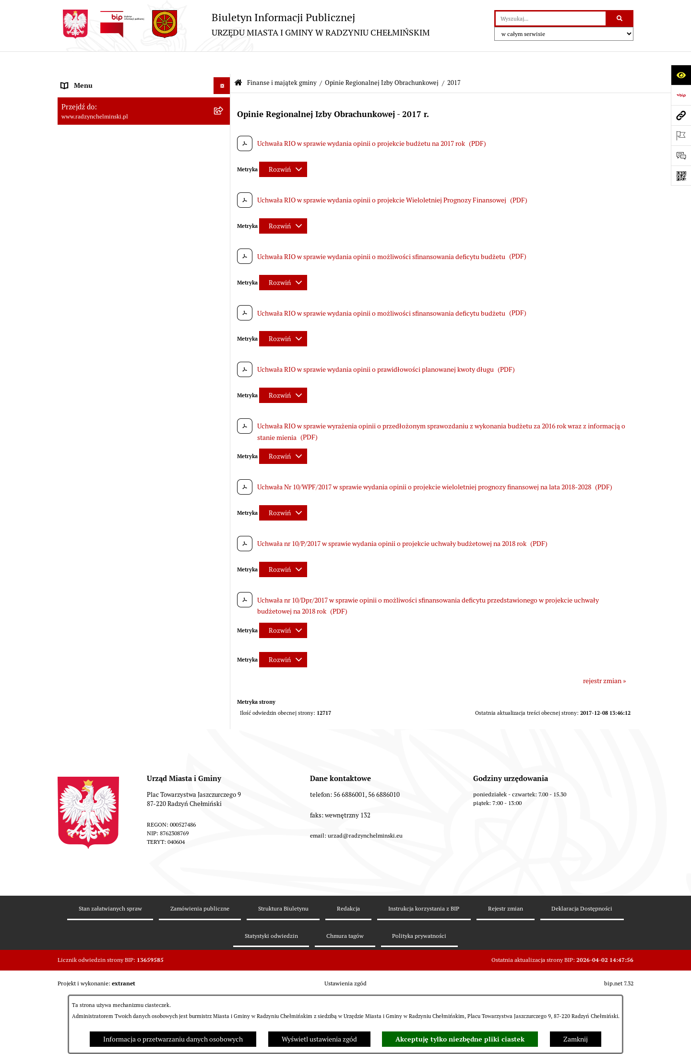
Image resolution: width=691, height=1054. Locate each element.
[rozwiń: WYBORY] (223, 113)
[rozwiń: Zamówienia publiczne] (223, 231)
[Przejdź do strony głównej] (244, 24)
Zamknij (575, 1039)
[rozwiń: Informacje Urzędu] (223, 180)
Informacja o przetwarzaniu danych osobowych (173, 1039)
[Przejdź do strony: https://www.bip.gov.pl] (681, 95)
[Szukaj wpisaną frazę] (620, 18)
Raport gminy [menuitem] (81, 96)
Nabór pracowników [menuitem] (90, 264)
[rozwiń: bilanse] (223, 971)
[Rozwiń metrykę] (283, 146)
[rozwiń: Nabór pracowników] (223, 264)
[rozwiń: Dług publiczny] (223, 326)
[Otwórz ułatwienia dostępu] (681, 75)
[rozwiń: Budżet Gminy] (223, 303)
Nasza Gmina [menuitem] (80, 79)
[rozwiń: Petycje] (223, 197)
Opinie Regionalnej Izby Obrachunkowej (382, 60)
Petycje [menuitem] (72, 197)
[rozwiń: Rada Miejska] (223, 130)
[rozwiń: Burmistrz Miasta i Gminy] (223, 147)
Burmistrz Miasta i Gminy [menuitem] (98, 146)
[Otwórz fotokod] (681, 176)
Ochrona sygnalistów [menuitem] (91, 214)
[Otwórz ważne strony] (681, 135)
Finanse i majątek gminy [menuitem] (96, 281)
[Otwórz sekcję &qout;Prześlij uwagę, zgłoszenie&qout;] (681, 155)
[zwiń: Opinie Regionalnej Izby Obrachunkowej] (223, 396)
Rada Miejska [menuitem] (80, 130)
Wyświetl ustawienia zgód (319, 1039)
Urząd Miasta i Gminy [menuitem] (92, 163)
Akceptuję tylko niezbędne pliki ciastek (459, 1039)
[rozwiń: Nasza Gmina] (223, 79)
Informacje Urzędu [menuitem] (88, 180)
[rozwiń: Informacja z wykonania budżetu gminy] (223, 373)
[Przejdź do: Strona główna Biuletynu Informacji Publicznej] (238, 61)
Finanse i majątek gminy (282, 60)
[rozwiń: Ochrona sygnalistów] (223, 214)
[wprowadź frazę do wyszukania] (550, 18)
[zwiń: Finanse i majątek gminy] (223, 281)
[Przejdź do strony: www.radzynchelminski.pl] (681, 115)
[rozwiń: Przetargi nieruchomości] (223, 247)
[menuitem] (144, 113)
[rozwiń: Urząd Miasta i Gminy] (223, 163)
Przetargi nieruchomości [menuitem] (97, 247)
